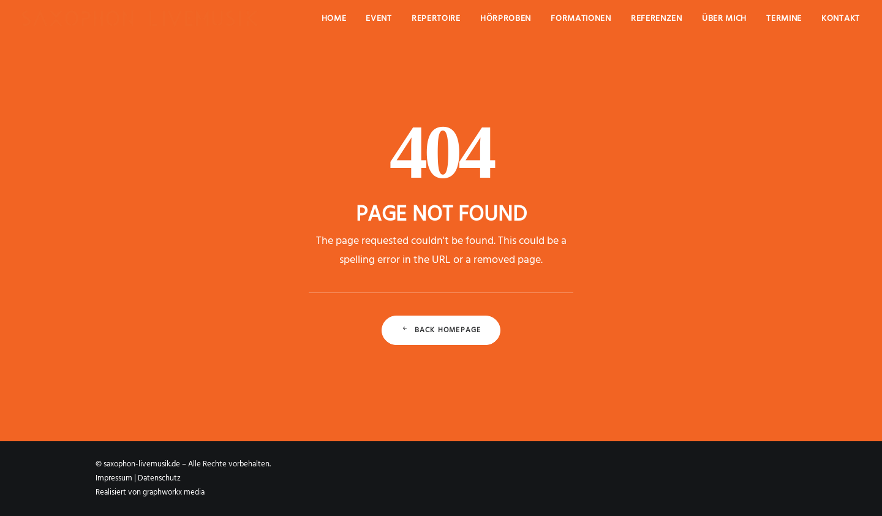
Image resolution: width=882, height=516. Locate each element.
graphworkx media (174, 492)
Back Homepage (441, 330)
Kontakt (840, 19)
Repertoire (436, 19)
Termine (784, 19)
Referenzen (656, 19)
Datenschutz (159, 478)
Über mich (724, 19)
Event (379, 19)
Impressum (114, 478)
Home (334, 19)
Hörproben (505, 19)
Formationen (581, 19)
